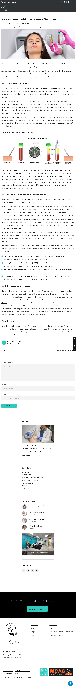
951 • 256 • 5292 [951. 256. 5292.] (12, 651)
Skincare (52, 628)
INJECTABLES (26, 475)
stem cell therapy (17, 94)
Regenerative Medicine (57, 635)
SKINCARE (25, 472)
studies (57, 246)
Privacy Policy (8, 671)
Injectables (53, 625)
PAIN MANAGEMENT (28, 483)
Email (3, 394)
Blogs (33, 632)
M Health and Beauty (41, 312)
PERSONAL (25, 488)
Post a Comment (7, 363)
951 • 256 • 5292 (10, 2)
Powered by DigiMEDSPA (12, 674)
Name (3, 385)
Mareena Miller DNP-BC (18, 24)
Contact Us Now (37, 609)
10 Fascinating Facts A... (37, 506)
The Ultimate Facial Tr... (37, 513)
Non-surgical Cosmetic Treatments (61, 632)
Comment (9, 406)
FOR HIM (24, 486)
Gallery (33, 635)
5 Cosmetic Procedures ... (37, 519)
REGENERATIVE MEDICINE (50, 27)
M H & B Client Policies (22, 671)
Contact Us (35, 625)
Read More (26, 455)
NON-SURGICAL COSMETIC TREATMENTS (35, 477)
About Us (34, 628)
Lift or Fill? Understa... (36, 526)
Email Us (6, 661)
